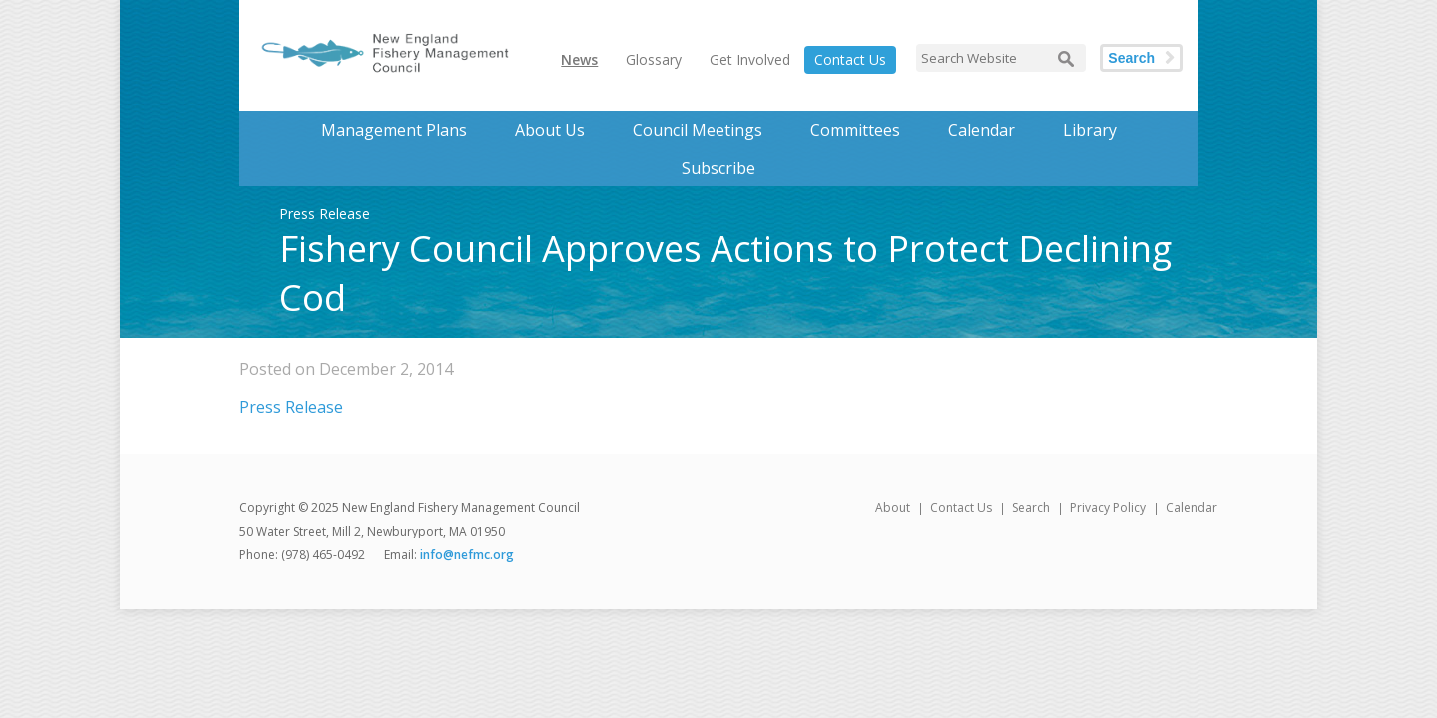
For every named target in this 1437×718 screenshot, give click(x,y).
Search (1131, 58)
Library (1090, 130)
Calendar (981, 130)
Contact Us (850, 59)
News (579, 59)
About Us (550, 130)
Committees (855, 130)
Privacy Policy (1108, 507)
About (892, 507)
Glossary (654, 59)
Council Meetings (697, 130)
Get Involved (750, 59)
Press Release (291, 407)
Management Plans (394, 130)
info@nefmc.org (467, 554)
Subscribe (718, 168)
